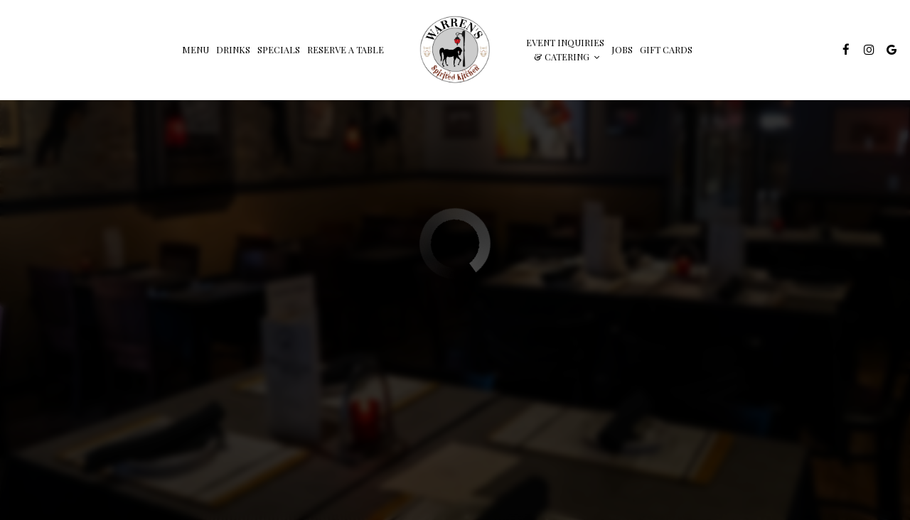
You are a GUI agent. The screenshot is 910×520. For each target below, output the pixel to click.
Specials (278, 49)
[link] (454, 50)
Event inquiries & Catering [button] (565, 49)
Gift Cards (666, 49)
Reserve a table (345, 49)
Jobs (622, 49)
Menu (195, 49)
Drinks (233, 49)
